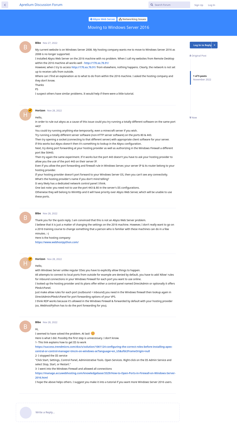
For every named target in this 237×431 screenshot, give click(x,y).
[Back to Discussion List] (4, 4)
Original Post (198, 55)
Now (193, 117)
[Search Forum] (169, 4)
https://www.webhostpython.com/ (57, 242)
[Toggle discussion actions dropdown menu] (214, 45)
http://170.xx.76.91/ (96, 63)
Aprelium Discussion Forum (40, 4)
